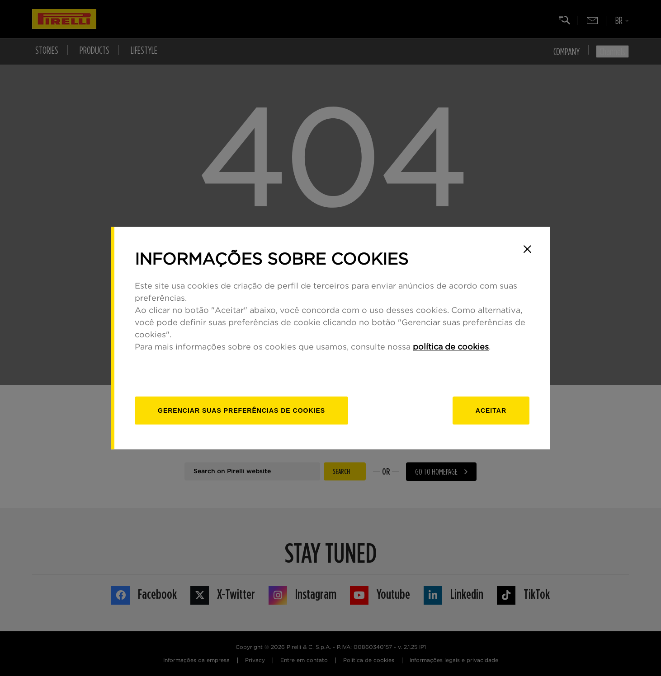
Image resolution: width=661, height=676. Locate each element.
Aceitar (491, 410)
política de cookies (451, 347)
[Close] (527, 249)
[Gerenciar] (241, 410)
